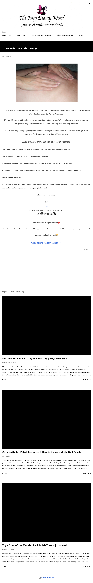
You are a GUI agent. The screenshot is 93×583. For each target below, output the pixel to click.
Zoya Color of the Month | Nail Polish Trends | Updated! (34, 545)
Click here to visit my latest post (46, 242)
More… (81, 35)
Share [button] (86, 249)
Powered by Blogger (47, 577)
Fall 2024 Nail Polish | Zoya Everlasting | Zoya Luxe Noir (34, 358)
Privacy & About (21, 35)
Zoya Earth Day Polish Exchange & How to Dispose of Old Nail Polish (41, 451)
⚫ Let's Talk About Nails (65, 35)
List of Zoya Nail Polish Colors (42, 35)
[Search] (85, 3)
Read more (87, 380)
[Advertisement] (46, 270)
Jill (46, 206)
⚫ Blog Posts (6, 35)
